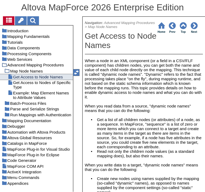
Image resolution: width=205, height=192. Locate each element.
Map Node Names (102, 27)
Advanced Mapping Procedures (129, 23)
